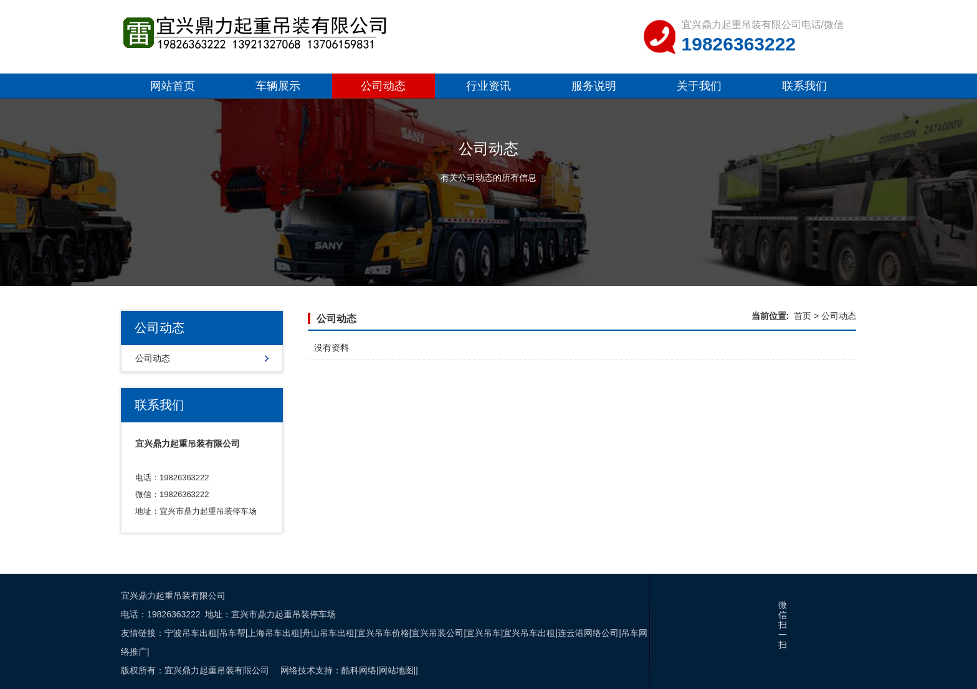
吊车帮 (232, 633)
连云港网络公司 (588, 633)
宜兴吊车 (483, 633)
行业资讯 (488, 86)
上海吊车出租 (273, 633)
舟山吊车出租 (328, 633)
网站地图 (396, 670)
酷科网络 (358, 670)
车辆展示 (277, 86)
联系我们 (804, 86)
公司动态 (383, 86)
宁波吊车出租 (190, 633)
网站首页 (172, 86)
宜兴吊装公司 (437, 633)
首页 (802, 316)
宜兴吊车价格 (383, 633)
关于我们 (699, 86)
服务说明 (593, 86)
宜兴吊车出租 (529, 633)
